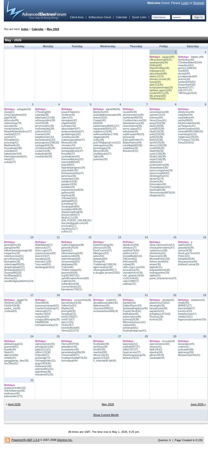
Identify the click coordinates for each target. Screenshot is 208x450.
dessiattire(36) (12, 261)
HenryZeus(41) (158, 120)
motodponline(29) (159, 272)
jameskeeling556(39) (73, 352)
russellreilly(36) (43, 156)
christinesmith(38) (45, 148)
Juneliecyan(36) (71, 137)
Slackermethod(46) (72, 212)
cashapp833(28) (44, 145)
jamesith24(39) (70, 247)
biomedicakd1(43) (45, 139)
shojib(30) (183, 302)
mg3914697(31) (71, 275)
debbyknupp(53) (13, 344)
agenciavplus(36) (102, 267)
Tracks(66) (67, 267)
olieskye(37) (130, 247)
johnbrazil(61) (130, 327)
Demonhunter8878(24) (162, 192)
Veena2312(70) (70, 330)
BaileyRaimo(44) (132, 142)
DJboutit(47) (42, 355)
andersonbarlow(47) (73, 131)
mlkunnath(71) (43, 311)
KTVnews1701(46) (188, 139)
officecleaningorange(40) (18, 250)
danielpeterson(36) (133, 123)
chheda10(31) (69, 198)
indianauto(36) (43, 366)
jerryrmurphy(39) (44, 126)
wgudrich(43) (157, 311)
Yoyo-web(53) (43, 264)
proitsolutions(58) (159, 164)
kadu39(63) (68, 164)
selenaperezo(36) (103, 145)
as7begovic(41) (186, 126)
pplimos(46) (68, 192)
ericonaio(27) (69, 226)
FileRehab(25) (158, 98)
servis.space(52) (132, 128)
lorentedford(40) (71, 327)
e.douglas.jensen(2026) (106, 272)
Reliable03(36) (186, 258)
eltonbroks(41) (158, 253)
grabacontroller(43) (15, 388)
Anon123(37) (42, 256)
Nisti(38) (98, 123)
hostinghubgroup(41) (134, 330)
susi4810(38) (157, 128)
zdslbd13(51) (185, 316)
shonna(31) (10, 278)
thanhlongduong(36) (134, 355)
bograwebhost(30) (160, 270)
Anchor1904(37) (71, 215)
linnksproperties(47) (73, 173)
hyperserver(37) (132, 352)
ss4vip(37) (10, 162)
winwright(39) (157, 305)
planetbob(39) (186, 247)
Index (25, 29)
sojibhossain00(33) (133, 134)
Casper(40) (99, 120)
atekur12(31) (157, 76)
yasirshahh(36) (70, 170)
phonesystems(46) (133, 114)
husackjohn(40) (70, 349)
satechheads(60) (71, 258)
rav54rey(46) (100, 346)
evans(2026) (100, 117)
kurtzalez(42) (69, 126)
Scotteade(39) (101, 344)
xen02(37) (10, 137)
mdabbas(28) (130, 148)
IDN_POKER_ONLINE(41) (76, 220)
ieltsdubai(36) (130, 131)
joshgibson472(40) (160, 314)
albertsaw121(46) (45, 117)
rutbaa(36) (129, 264)
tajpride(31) (156, 267)
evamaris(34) (42, 134)
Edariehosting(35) (103, 245)
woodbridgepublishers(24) (18, 281)
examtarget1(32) (187, 134)
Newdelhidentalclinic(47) (18, 131)
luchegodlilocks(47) (72, 151)
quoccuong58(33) (159, 173)
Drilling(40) (156, 65)
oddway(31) (129, 283)
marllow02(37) (12, 134)
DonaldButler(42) (132, 256)
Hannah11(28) (43, 261)
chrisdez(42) (68, 145)
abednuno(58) (131, 245)
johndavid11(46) (44, 346)
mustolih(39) (130, 112)
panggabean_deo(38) (16, 360)
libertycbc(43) (100, 112)
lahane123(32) (131, 358)
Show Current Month (106, 414)
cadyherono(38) (158, 250)
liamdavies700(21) (72, 289)
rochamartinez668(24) (105, 311)
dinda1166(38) (158, 156)
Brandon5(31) (130, 151)
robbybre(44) (185, 114)
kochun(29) (156, 319)
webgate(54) (24, 109)
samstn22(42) (157, 114)
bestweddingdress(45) (135, 308)
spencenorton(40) (159, 344)
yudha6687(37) (131, 346)
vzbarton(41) (198, 300)
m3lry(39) (98, 139)
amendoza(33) (131, 270)
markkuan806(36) (133, 117)
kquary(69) (168, 57)
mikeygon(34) (157, 70)
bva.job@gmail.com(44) (75, 223)
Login (184, 3)
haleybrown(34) (13, 153)
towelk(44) (10, 349)
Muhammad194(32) (189, 355)
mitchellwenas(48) (14, 390)
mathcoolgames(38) (73, 245)
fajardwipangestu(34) (73, 167)
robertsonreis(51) (14, 256)
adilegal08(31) (70, 201)
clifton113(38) (43, 352)
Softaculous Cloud (99, 17)
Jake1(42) (67, 117)
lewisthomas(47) (187, 314)
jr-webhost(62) (185, 243)
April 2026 (14, 404)
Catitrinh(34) (68, 281)
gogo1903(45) (43, 363)
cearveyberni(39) (132, 126)
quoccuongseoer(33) (161, 170)
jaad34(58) (10, 117)
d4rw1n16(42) (101, 355)
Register (198, 3)
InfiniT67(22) (185, 90)
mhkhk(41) (10, 358)
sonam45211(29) (159, 93)
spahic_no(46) (12, 308)
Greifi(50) (183, 70)
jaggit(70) (22, 300)
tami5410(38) (157, 142)
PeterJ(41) (184, 256)
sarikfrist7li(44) (131, 250)
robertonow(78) (13, 123)
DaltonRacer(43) (132, 305)
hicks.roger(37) (43, 250)
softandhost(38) (70, 283)
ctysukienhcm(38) (133, 272)
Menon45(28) (100, 151)
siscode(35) (10, 126)
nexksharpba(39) (44, 128)
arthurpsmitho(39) (45, 120)
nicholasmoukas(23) (46, 325)
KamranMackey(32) (73, 159)
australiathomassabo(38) (107, 114)
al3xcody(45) (11, 120)
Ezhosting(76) (69, 203)
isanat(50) (155, 82)
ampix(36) (155, 264)
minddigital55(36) (132, 145)
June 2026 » (198, 404)
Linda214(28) (42, 151)
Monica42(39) (69, 142)
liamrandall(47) (186, 308)
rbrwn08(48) (42, 302)
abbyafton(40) (69, 346)
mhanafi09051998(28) (190, 131)
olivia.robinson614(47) (162, 245)
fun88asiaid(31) (13, 275)
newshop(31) (69, 314)
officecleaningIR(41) (161, 59)
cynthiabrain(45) (71, 156)
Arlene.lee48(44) (159, 261)
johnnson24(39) (102, 247)
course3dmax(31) (71, 286)
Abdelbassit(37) (44, 245)
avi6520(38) (156, 137)
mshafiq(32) (11, 151)
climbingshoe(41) (159, 176)
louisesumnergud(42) (47, 305)
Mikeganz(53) (101, 253)
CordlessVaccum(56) (134, 120)
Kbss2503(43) (186, 142)
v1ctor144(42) (131, 278)
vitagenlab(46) (101, 137)
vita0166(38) (157, 151)
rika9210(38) (157, 131)
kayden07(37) (186, 87)
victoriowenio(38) (159, 112)
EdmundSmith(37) (133, 139)
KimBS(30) (99, 349)
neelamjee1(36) (70, 178)
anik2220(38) (157, 134)
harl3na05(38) (157, 189)
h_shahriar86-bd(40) (104, 360)
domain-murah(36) (160, 79)
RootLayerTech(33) (189, 253)
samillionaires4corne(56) (75, 278)
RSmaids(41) (11, 139)
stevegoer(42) (69, 120)
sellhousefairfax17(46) (105, 134)
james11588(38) (187, 68)
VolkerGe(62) (69, 305)
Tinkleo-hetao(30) (71, 270)
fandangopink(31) (45, 267)
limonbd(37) (68, 153)
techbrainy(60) (186, 59)
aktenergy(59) (186, 352)
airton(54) (98, 256)
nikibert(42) (156, 162)
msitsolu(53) (42, 316)
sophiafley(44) (186, 117)
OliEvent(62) (130, 258)
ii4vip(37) (9, 159)
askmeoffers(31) (44, 369)
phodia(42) (168, 300)
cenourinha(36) (82, 300)
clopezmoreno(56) (45, 253)
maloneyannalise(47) (73, 139)
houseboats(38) (13, 148)
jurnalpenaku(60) (187, 76)
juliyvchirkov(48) (132, 316)
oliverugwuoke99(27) (105, 270)
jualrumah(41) (43, 131)
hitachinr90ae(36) (159, 68)
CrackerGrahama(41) (47, 308)
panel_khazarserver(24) (163, 278)
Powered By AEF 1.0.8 (25, 439)
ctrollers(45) (68, 114)
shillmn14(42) (130, 253)
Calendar (121, 17)
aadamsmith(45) (71, 256)
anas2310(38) (157, 123)
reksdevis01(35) (44, 374)
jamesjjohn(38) (12, 245)
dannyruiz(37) (43, 247)
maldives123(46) (102, 131)
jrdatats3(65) (100, 258)
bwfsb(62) (67, 250)
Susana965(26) (13, 272)
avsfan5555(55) (187, 82)
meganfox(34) (12, 253)
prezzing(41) (11, 142)
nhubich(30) (156, 181)
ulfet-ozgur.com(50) (134, 267)
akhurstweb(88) (158, 73)
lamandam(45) (186, 344)
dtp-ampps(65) (158, 95)
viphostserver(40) (45, 344)
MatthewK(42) (12, 145)
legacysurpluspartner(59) (192, 319)
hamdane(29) (42, 258)
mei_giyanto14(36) (133, 275)
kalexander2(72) (13, 396)
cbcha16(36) (185, 250)
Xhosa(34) (99, 261)
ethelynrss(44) (186, 112)
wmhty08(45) (185, 120)
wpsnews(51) (130, 344)
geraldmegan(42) (71, 134)
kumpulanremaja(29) (161, 87)
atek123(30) (156, 84)
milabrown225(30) (188, 137)
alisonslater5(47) (71, 128)
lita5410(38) (156, 139)
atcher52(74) (157, 178)
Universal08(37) (71, 355)
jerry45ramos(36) (14, 258)
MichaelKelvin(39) (160, 258)
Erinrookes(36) (158, 184)
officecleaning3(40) (72, 253)
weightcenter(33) (44, 137)
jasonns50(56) (70, 272)
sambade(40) (157, 358)
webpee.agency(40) (161, 90)
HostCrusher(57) (102, 250)
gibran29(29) (157, 355)
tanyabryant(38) (158, 308)
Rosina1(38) (156, 316)
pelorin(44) (184, 79)
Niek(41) (9, 352)
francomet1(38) (158, 256)
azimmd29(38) (131, 319)
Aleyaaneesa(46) (187, 261)
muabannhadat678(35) (74, 358)
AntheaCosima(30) (188, 264)
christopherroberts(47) (162, 247)
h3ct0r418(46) (12, 305)
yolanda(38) (42, 114)
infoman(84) (156, 117)
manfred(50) (100, 352)
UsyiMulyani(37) (102, 153)
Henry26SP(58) (70, 344)
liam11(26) (67, 322)
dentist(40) (184, 73)
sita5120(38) (157, 126)
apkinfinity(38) (43, 371)
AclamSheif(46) (186, 84)
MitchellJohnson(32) (134, 322)
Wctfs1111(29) (70, 217)
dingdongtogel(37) (14, 267)
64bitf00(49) (42, 322)
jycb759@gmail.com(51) (107, 142)
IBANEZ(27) (185, 305)
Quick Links (139, 17)
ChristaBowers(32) (160, 187)
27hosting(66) (43, 112)
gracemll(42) (11, 346)
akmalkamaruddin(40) (105, 302)
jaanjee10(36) (69, 184)
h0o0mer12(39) (13, 302)
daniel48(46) (113, 109)
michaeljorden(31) (45, 360)
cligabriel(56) (69, 123)
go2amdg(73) (42, 358)
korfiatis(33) (68, 187)
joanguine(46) (12, 247)
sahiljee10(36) (70, 181)
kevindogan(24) (102, 148)
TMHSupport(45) (187, 93)
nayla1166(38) (158, 159)
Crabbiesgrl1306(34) (104, 264)
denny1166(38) (158, 145)
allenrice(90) (11, 355)
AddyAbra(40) (131, 314)
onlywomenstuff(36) (73, 189)
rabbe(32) (155, 275)
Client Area (77, 17)
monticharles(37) (13, 128)
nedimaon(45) (12, 393)
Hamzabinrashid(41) (15, 156)
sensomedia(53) (71, 261)
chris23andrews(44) (15, 114)
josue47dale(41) (71, 112)
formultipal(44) (70, 360)
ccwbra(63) (10, 311)
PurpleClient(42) (132, 311)
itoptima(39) (68, 195)
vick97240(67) (70, 316)
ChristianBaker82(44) (190, 62)
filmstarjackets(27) (14, 270)
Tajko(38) (98, 156)
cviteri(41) (183, 346)
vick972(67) (68, 319)
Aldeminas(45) (101, 305)
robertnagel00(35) (14, 264)
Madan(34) (68, 308)
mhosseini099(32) (103, 308)
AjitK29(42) (156, 349)
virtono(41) (156, 346)
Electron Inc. (65, 439)
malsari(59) (129, 325)
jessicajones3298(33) (47, 142)
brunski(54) (168, 341)
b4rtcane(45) (130, 261)
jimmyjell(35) (69, 311)
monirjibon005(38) (72, 209)
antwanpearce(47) (72, 148)
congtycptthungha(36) (47, 319)
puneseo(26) (100, 159)
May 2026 (53, 29)
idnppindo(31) (157, 195)
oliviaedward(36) (159, 167)
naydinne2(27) (70, 228)
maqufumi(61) (186, 65)
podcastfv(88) (186, 349)
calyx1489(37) (131, 281)
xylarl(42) (111, 300)
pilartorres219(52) (160, 302)
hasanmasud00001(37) (106, 126)
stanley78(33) (43, 314)
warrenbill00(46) (71, 162)
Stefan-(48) (197, 57)
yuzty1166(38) (158, 153)
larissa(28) (129, 137)
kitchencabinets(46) (189, 123)
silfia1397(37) (130, 349)
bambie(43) (129, 302)
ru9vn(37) (67, 231)
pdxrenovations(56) (189, 128)
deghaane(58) (69, 264)
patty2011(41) (43, 349)
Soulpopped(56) (71, 206)
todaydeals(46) (43, 153)
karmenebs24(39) (71, 302)
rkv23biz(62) (11, 363)
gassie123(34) (101, 358)
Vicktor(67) (68, 325)
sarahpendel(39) (159, 62)
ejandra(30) (156, 352)
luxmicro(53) (185, 311)
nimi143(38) (42, 123)
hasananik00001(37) (104, 128)
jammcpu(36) (69, 176)
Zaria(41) (9, 112)
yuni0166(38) (157, 148)
